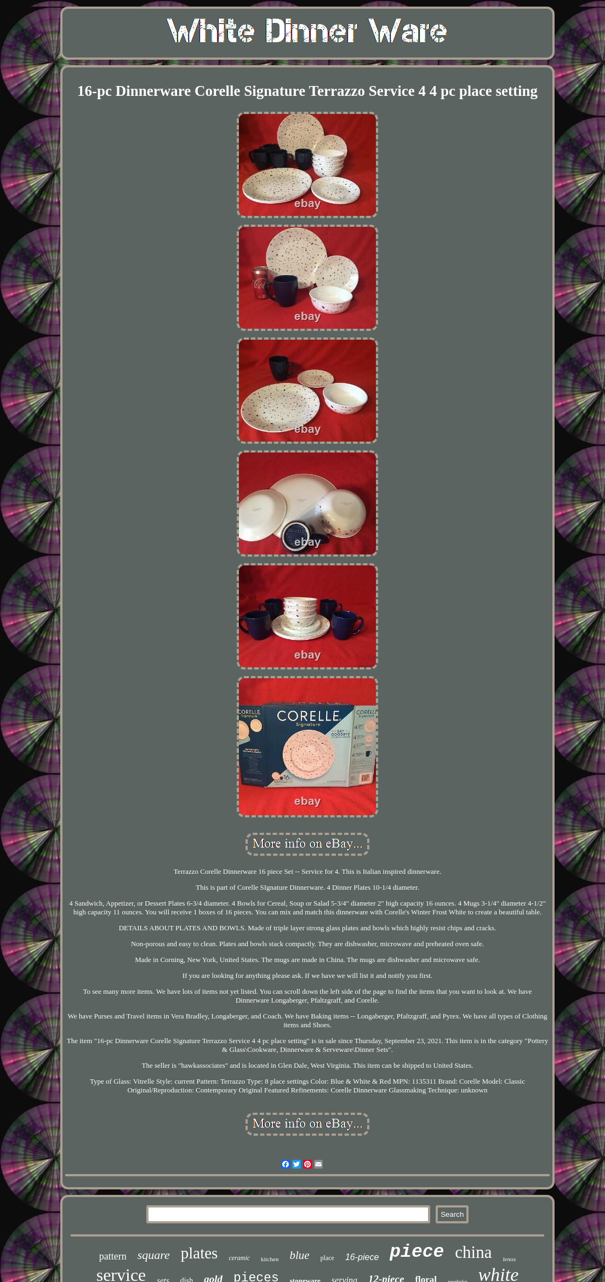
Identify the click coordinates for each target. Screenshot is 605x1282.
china (473, 1252)
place (327, 1258)
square (154, 1255)
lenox (509, 1259)
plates (199, 1253)
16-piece (362, 1257)
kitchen (269, 1259)
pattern (113, 1256)
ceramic (239, 1258)
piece (417, 1252)
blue (299, 1255)
